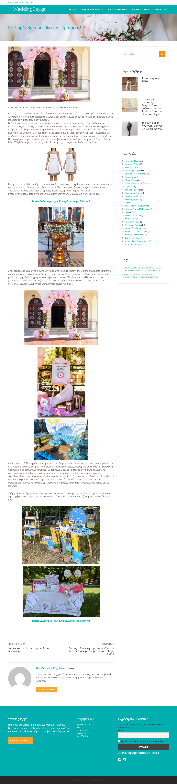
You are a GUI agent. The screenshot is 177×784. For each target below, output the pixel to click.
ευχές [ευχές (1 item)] (157, 267)
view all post (46, 689)
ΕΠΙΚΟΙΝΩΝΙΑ (160, 9)
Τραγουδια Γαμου (132, 238)
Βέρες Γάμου (130, 177)
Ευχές (127, 202)
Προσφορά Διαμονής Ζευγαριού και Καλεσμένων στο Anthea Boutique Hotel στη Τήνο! (153, 107)
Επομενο (108, 644)
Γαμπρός (129, 186)
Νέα (78, 727)
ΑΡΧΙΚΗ (72, 9)
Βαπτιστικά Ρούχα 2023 (135, 174)
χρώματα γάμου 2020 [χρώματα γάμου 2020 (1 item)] (149, 278)
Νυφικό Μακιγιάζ (132, 218)
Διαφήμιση (81, 733)
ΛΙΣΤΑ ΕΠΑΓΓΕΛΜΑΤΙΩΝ (92, 9)
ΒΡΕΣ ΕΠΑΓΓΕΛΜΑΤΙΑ (20, 740)
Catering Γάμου (132, 164)
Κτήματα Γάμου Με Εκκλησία (138, 209)
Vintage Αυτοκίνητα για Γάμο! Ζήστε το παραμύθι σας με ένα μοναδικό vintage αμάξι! (91, 651)
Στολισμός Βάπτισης (67, 108)
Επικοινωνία (82, 730)
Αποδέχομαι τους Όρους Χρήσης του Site (140, 741)
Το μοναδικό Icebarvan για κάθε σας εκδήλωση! (29, 650)
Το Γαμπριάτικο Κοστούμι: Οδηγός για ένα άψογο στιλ (152, 125)
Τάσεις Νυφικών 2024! (151, 80)
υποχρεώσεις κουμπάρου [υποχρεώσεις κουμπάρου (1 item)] (142, 274)
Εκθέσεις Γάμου (132, 199)
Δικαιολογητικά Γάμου (134, 196)
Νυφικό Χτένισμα (132, 222)
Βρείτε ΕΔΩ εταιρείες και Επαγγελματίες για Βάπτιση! (61, 201)
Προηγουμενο (16, 644)
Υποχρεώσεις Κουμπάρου (136, 241)
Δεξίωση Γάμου (132, 190)
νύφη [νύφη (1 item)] (126, 274)
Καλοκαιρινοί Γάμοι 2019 (136, 206)
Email (121, 730)
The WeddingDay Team (40, 108)
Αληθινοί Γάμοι (140, 9)
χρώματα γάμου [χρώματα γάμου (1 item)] (130, 278)
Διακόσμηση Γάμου (133, 193)
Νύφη (127, 212)
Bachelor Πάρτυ (132, 161)
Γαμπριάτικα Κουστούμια (136, 183)
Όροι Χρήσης (82, 736)
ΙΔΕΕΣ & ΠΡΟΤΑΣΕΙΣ (117, 9)
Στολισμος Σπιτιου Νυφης (136, 231)
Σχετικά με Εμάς (84, 724)
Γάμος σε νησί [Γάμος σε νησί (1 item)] (130, 267)
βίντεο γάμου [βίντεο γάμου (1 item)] (145, 267)
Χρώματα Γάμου (132, 244)
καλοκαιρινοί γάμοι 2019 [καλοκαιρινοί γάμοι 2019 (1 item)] (134, 271)
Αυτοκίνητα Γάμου (133, 170)
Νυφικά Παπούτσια (133, 215)
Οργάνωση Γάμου (133, 225)
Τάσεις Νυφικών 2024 (134, 234)
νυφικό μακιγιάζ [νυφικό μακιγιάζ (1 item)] (154, 271)
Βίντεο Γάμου (131, 180)
